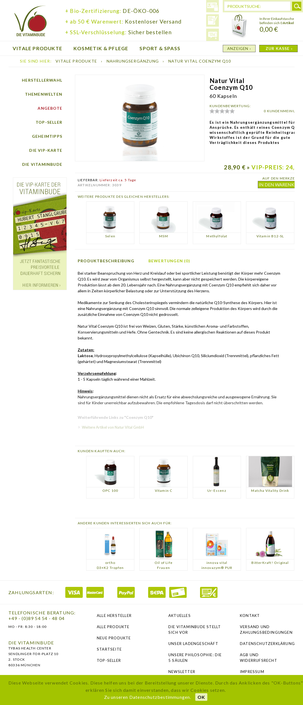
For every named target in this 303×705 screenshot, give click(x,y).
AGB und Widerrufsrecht (258, 658)
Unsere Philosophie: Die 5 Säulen (195, 658)
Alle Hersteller (114, 615)
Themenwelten (43, 94)
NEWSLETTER (181, 671)
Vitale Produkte (77, 61)
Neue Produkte (114, 638)
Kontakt (250, 615)
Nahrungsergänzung (133, 61)
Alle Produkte (113, 626)
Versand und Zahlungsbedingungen (266, 629)
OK (201, 697)
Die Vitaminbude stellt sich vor (194, 629)
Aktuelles (179, 615)
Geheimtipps (47, 136)
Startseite (109, 649)
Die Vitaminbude (42, 164)
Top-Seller (49, 122)
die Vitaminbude (30, 21)
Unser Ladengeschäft (193, 643)
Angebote (50, 108)
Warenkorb (239, 26)
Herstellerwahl (42, 80)
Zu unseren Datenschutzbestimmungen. (147, 697)
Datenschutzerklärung (267, 643)
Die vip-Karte (45, 150)
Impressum (252, 671)
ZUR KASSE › (279, 48)
